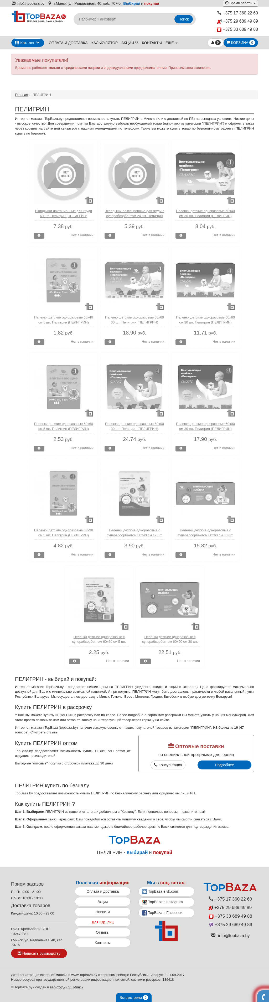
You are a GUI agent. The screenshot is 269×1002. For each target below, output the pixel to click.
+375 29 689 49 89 (237, 21)
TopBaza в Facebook (162, 913)
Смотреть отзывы (44, 732)
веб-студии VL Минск (66, 987)
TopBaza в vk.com (160, 891)
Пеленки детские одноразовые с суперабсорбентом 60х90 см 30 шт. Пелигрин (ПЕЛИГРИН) (170, 642)
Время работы (240, 3)
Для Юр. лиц (102, 922)
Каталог (25, 42)
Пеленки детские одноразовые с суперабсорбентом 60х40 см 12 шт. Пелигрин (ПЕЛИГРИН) (134, 535)
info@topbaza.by (28, 3)
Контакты (152, 43)
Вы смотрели (134, 997)
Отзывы (102, 932)
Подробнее (224, 765)
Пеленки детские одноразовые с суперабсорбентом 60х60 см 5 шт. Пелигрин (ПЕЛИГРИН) (99, 642)
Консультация (168, 765)
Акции (102, 902)
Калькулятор (104, 43)
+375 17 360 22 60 (237, 13)
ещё (171, 43)
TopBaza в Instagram (162, 902)
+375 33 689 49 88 (237, 29)
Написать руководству (39, 953)
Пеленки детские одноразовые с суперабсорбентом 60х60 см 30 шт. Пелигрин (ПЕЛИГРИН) (205, 535)
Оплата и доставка (68, 43)
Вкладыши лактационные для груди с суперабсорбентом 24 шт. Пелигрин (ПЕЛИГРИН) (134, 216)
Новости (103, 912)
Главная (21, 95)
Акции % (129, 43)
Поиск (184, 19)
